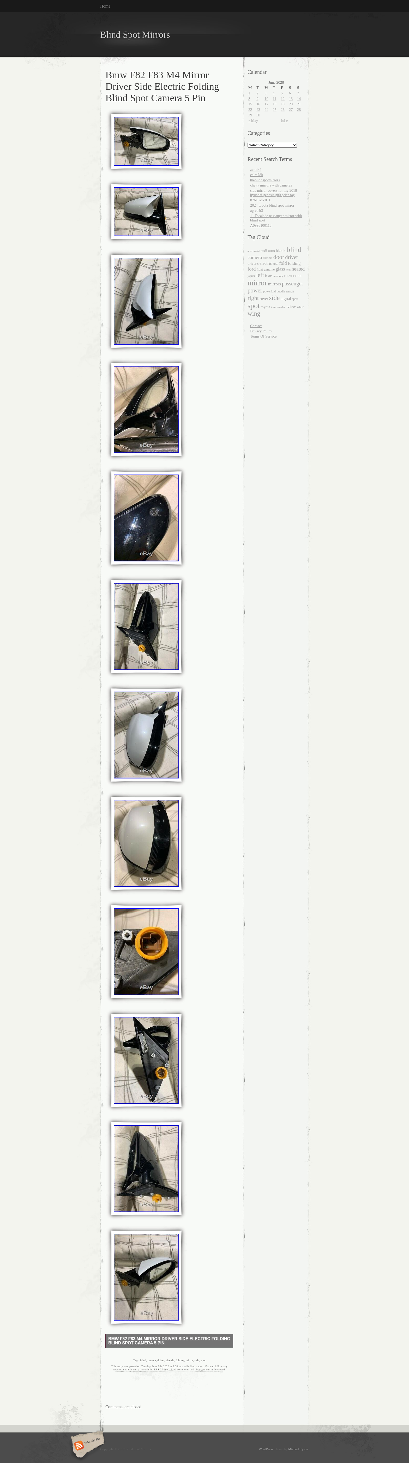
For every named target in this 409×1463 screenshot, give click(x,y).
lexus (269, 276)
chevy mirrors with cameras (271, 185)
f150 (275, 263)
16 (258, 104)
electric (170, 1360)
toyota (265, 307)
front (260, 269)
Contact (256, 326)
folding (180, 1360)
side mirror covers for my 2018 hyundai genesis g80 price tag (273, 192)
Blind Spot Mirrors (135, 35)
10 (266, 99)
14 (299, 99)
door (278, 257)
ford (252, 269)
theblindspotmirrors (265, 180)
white (300, 307)
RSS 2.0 (159, 1369)
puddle (281, 291)
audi (264, 251)
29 (250, 115)
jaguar (251, 276)
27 (291, 109)
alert (250, 251)
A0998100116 (261, 225)
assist (257, 251)
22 (250, 109)
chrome (267, 258)
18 (274, 104)
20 (291, 104)
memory (278, 276)
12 (283, 99)
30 (258, 115)
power (255, 290)
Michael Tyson (298, 1449)
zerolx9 (255, 169)
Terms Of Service (263, 336)
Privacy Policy (261, 331)
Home (105, 6)
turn (273, 307)
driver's (253, 263)
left (260, 275)
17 (266, 104)
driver (161, 1360)
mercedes (292, 275)
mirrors (274, 283)
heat (288, 269)
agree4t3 (256, 210)
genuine (269, 269)
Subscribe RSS (86, 1446)
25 (274, 109)
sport (295, 299)
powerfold (269, 291)
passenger (292, 283)
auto (271, 250)
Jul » (284, 120)
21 (299, 104)
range (290, 291)
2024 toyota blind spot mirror (272, 205)
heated (298, 269)
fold (283, 263)
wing (254, 313)
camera (152, 1360)
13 (291, 99)
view (291, 306)
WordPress (266, 1449)
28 (299, 109)
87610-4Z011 (260, 200)
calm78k (256, 175)
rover (264, 298)
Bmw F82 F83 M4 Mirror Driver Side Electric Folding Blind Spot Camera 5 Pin (169, 1340)
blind (143, 1360)
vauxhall (281, 307)
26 (283, 109)
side (197, 1360)
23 (258, 109)
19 (283, 104)
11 (274, 99)
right (253, 298)
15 (250, 104)
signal (286, 298)
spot (203, 1360)
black (281, 250)
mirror (189, 1360)
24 (266, 109)
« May (253, 120)
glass (280, 269)
